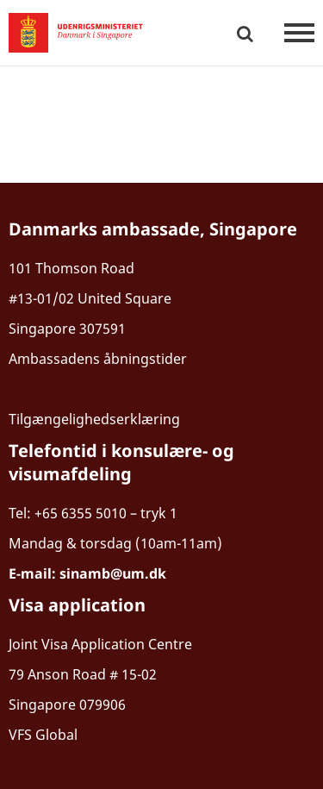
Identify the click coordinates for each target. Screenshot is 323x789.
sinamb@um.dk (112, 573)
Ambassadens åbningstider (98, 358)
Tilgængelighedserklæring (94, 419)
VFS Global (43, 734)
